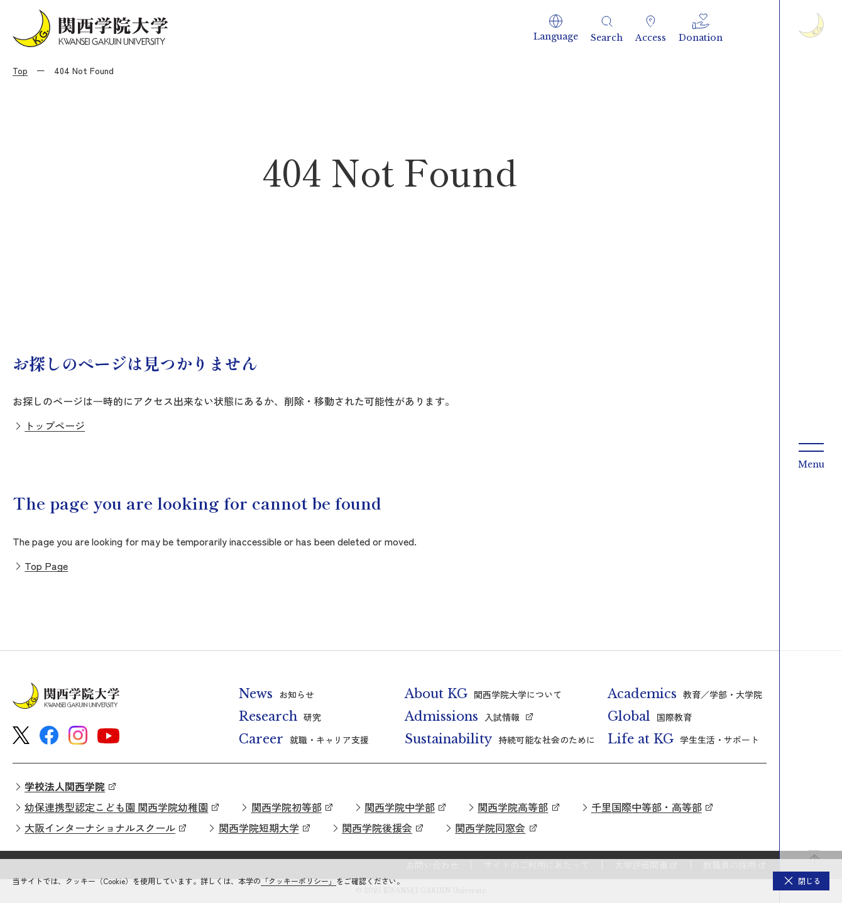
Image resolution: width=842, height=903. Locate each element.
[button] (555, 28)
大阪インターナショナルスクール (100, 827)
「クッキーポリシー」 (298, 880)
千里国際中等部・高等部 (646, 806)
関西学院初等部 (286, 806)
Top (20, 70)
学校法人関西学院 (65, 786)
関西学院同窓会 (490, 827)
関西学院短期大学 (259, 827)
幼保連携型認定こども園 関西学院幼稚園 (116, 806)
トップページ (55, 425)
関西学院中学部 (399, 806)
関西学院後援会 (377, 827)
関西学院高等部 (513, 806)
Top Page (46, 565)
